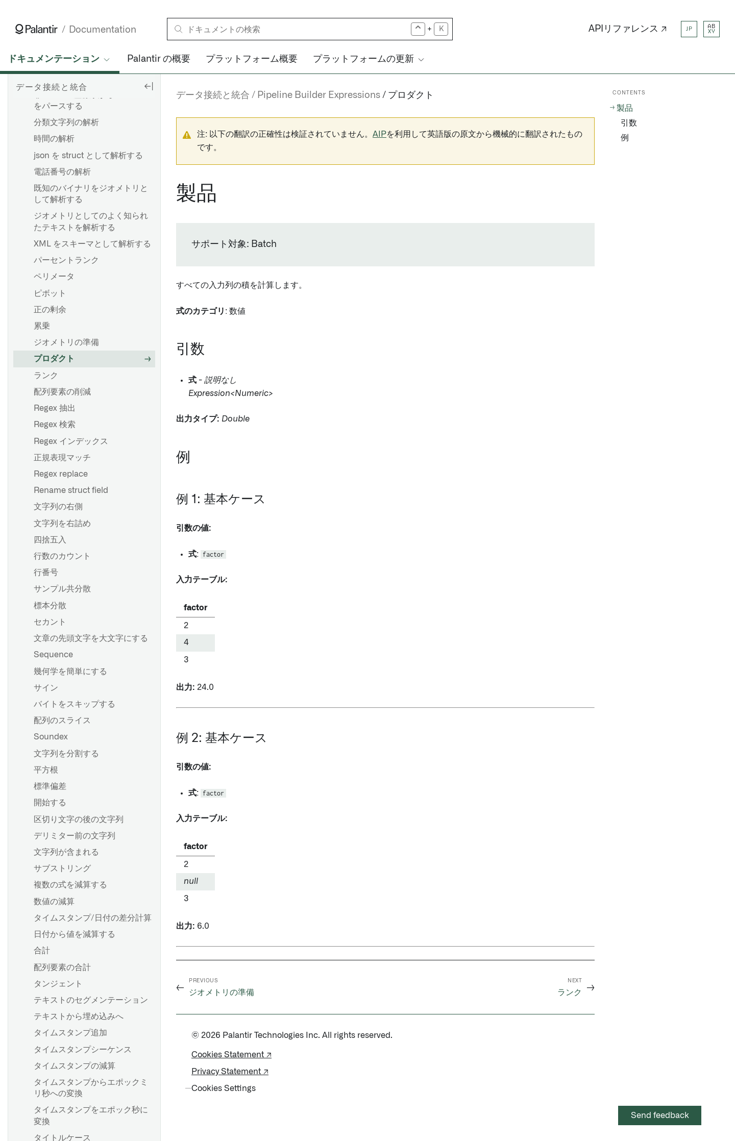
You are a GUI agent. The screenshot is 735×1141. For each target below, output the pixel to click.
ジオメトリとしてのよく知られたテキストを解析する (91, 221)
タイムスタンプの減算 (74, 1066)
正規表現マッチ (62, 458)
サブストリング (62, 868)
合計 (42, 951)
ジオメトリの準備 (66, 342)
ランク (46, 375)
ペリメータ (54, 276)
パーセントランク (66, 260)
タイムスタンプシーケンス (83, 1050)
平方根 (46, 770)
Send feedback (660, 1115)
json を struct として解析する (88, 156)
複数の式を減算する (70, 885)
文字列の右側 (58, 507)
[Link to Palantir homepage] (36, 29)
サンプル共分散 (62, 589)
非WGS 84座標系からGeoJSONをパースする (93, 100)
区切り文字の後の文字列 (79, 819)
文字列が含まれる (66, 852)
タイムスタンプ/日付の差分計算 (93, 918)
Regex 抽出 (55, 408)
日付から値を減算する (74, 934)
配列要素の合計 (62, 967)
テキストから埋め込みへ (79, 1016)
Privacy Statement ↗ (229, 1072)
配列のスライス (62, 720)
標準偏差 (50, 786)
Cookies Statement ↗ (231, 1055)
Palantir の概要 (158, 59)
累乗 (42, 326)
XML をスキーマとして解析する (92, 244)
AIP (379, 134)
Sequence (53, 655)
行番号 (46, 572)
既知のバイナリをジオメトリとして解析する (91, 194)
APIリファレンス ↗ (628, 29)
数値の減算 (54, 902)
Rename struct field (71, 490)
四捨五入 (50, 540)
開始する (50, 803)
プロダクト (54, 359)
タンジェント (58, 984)
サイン (46, 688)
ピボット (50, 293)
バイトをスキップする (74, 704)
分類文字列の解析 (66, 122)
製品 (625, 108)
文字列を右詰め (62, 523)
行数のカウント (62, 556)
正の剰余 (50, 310)
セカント (50, 622)
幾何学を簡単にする (70, 671)
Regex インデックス (71, 441)
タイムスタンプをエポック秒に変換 (91, 1115)
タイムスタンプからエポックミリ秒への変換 (91, 1088)
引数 (629, 123)
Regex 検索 (55, 424)
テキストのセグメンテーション (91, 1000)
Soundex (51, 737)
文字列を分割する (66, 754)
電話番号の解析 (62, 172)
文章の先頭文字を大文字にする (91, 638)
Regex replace (61, 474)
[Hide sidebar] (148, 86)
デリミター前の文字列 (74, 836)
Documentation (102, 30)
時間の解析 (54, 139)
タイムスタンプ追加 (70, 1033)
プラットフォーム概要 (252, 59)
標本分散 (50, 606)
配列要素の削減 (62, 392)
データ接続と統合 (213, 95)
